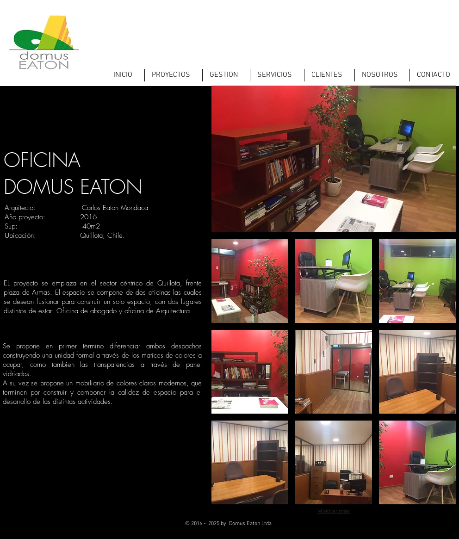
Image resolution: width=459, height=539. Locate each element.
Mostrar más (333, 511)
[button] (249, 281)
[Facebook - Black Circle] (387, 527)
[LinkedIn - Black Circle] (432, 527)
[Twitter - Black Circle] (409, 527)
